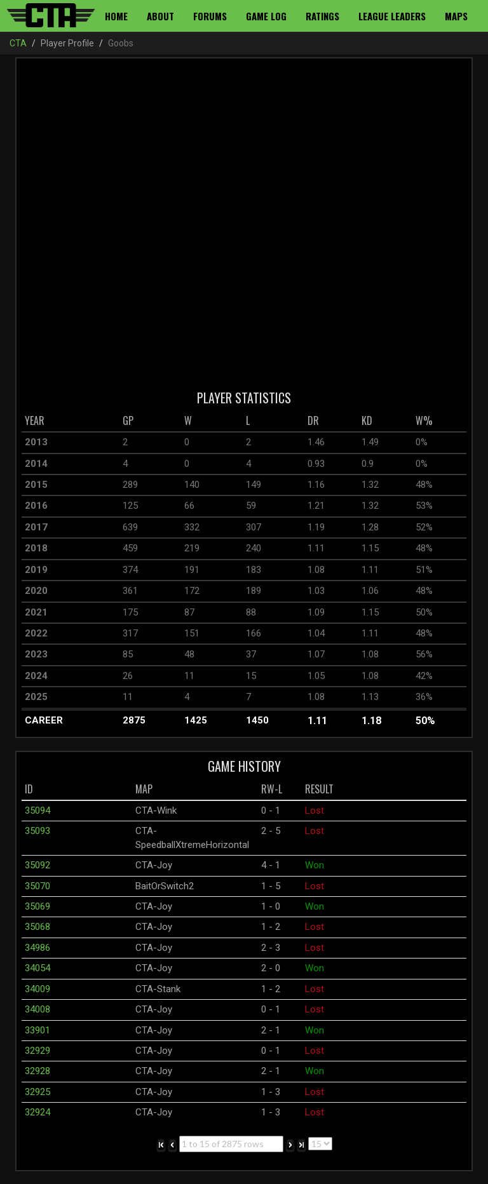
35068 (37, 926)
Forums (210, 16)
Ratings (322, 16)
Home (116, 16)
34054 (37, 968)
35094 (37, 810)
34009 (37, 989)
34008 (37, 1009)
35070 (37, 886)
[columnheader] (70, 421)
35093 (37, 831)
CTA (18, 43)
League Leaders (392, 16)
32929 (37, 1050)
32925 (37, 1092)
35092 (37, 865)
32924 (37, 1112)
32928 (37, 1071)
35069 (37, 906)
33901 (37, 1030)
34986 (37, 947)
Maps (456, 16)
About (160, 16)
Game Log (266, 16)
